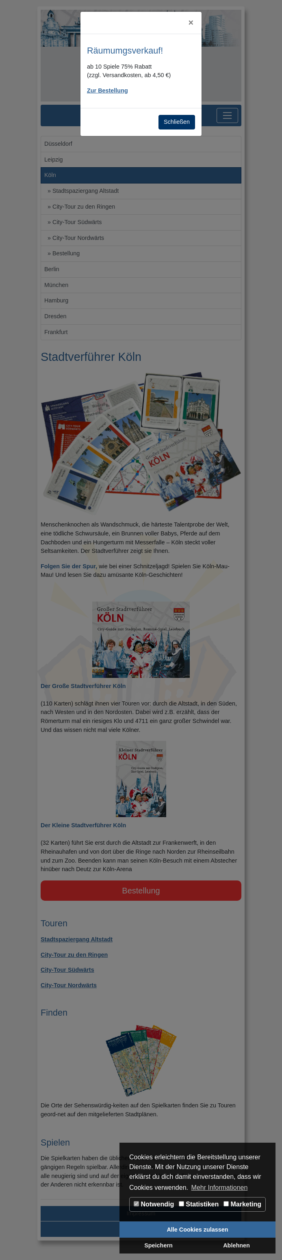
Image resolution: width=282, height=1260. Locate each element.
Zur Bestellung (107, 90)
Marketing (242, 1204)
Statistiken (199, 1204)
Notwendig (154, 1204)
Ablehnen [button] (236, 1245)
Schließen (177, 122)
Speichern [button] (158, 1245)
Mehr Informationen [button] (219, 1187)
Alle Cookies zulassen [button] (197, 1229)
